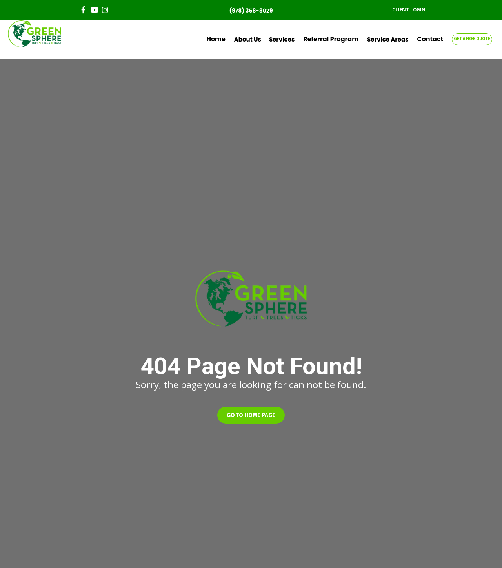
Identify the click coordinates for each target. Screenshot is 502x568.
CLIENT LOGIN (409, 10)
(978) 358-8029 (251, 11)
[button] (251, 415)
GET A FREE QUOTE (472, 38)
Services (289, 39)
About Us (255, 39)
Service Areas (390, 39)
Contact (431, 39)
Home (225, 39)
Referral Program (336, 39)
